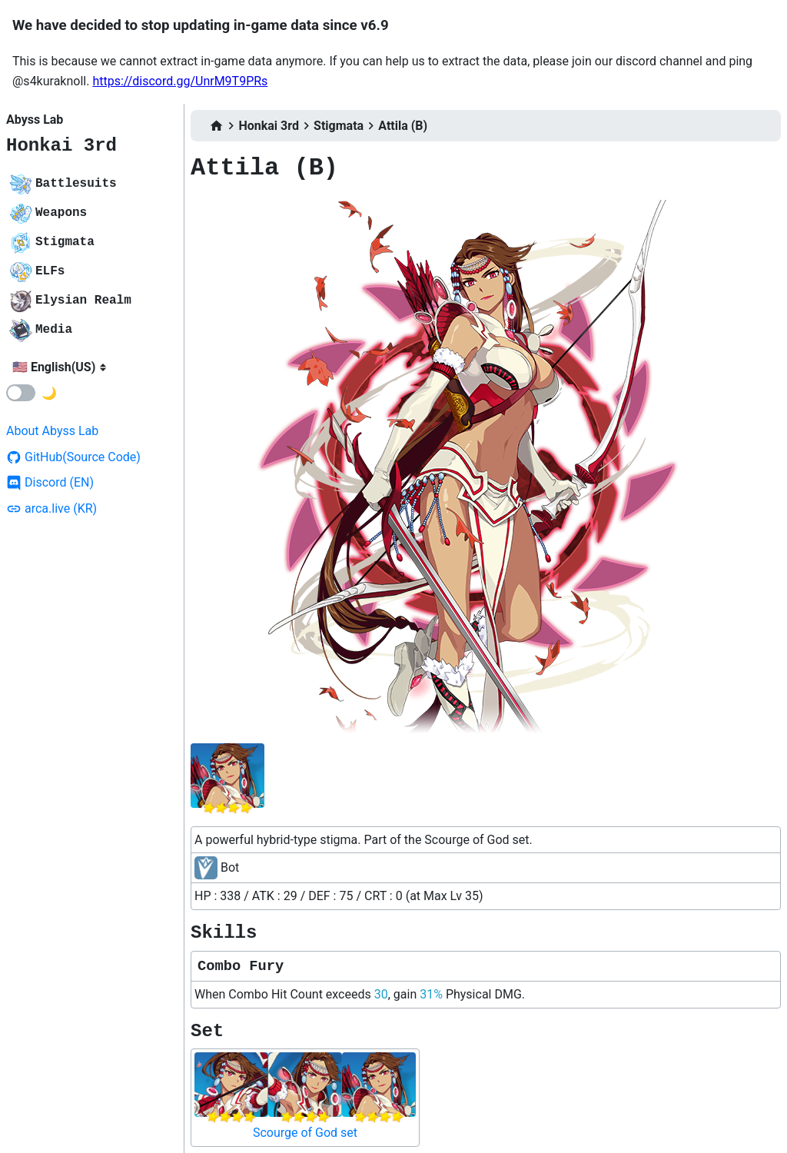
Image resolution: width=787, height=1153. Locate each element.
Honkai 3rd (61, 145)
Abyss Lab (34, 119)
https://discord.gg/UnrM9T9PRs (179, 81)
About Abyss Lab (52, 431)
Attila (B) (402, 125)
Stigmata (339, 125)
